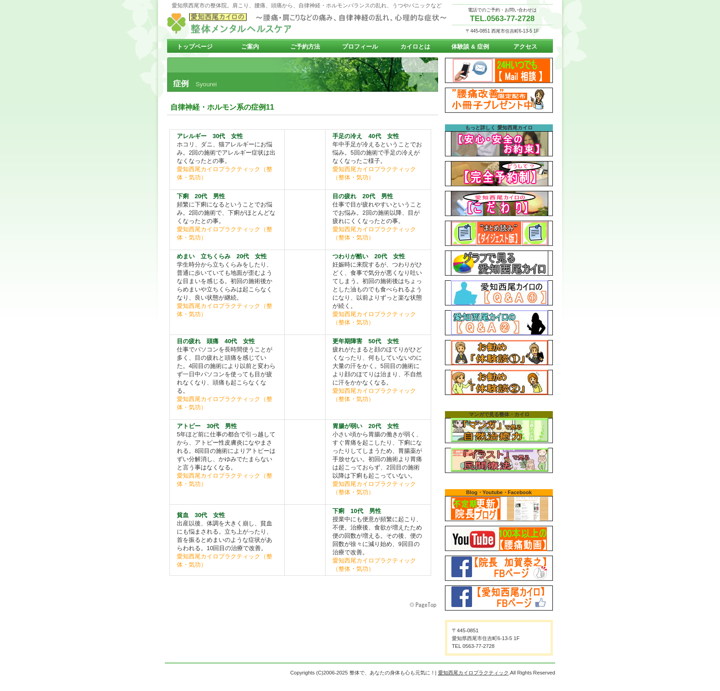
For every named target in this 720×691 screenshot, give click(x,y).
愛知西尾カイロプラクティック (309, 23)
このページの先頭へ (424, 605)
